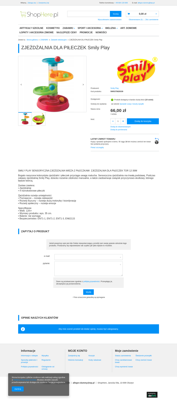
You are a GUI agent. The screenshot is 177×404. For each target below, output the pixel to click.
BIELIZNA (110, 28)
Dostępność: (95, 99)
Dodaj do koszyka (143, 121)
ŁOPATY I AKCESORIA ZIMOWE (37, 32)
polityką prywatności (91, 281)
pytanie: (46, 263)
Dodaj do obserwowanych (120, 127)
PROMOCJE (86, 32)
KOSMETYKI (53, 28)
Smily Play (114, 88)
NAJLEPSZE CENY (66, 32)
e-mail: (47, 256)
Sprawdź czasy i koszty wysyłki (132, 104)
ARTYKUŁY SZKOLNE (31, 28)
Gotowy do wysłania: (99, 104)
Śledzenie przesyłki (143, 355)
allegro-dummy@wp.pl (146, 3)
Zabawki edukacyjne (59, 40)
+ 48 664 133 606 (121, 3)
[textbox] (88, 14)
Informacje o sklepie (29, 355)
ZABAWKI (68, 28)
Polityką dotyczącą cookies (24, 380)
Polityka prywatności (29, 367)
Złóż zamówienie (151, 20)
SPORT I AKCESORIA (89, 28)
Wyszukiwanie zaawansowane (110, 20)
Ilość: (93, 119)
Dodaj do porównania (118, 130)
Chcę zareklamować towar (123, 361)
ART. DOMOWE (128, 28)
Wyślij (88, 292)
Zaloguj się (32, 3)
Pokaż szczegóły (97, 147)
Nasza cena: (95, 109)
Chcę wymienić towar (124, 367)
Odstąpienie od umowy (48, 368)
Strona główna (32, 40)
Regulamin (46, 360)
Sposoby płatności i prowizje (29, 361)
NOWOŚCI (101, 32)
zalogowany (112, 329)
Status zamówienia (123, 355)
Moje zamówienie (126, 350)
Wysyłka (45, 355)
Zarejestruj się (43, 3)
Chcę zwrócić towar (143, 360)
